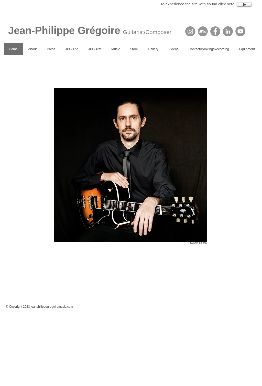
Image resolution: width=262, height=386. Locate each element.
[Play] (244, 4)
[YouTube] (240, 31)
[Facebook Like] (136, 299)
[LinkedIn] (228, 31)
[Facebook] (215, 31)
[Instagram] (190, 31)
